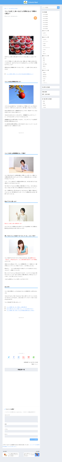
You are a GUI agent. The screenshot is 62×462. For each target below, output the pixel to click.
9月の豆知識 (45, 28)
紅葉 (44, 80)
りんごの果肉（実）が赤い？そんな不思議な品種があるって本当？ (20, 310)
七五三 (44, 78)
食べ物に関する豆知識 (33, 362)
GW (44, 51)
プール (44, 68)
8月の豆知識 (45, 26)
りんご (36, 364)
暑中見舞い (45, 64)
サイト (6, 434)
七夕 (44, 62)
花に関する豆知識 (46, 87)
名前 (6, 424)
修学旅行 (44, 74)
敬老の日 (44, 76)
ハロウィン (45, 82)
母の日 (44, 53)
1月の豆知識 (45, 14)
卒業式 (44, 45)
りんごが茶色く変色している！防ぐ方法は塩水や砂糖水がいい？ (20, 74)
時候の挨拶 (44, 91)
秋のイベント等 (45, 70)
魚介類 (44, 105)
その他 (44, 107)
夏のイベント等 (45, 55)
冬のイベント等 (45, 30)
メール (6, 429)
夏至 (44, 58)
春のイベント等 (45, 37)
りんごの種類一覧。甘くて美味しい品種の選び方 (17, 307)
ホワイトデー (45, 41)
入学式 (44, 49)
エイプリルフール (46, 47)
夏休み (44, 66)
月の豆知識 (44, 12)
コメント (7, 415)
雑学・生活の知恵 (46, 94)
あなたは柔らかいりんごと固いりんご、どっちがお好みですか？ (20, 308)
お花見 (44, 43)
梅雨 (44, 60)
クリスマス (45, 35)
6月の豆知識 (45, 22)
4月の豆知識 (45, 18)
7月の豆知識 (45, 24)
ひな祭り (44, 39)
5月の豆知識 (45, 20)
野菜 (44, 101)
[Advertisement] (21, 27)
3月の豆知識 (45, 16)
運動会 (44, 72)
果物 (44, 103)
